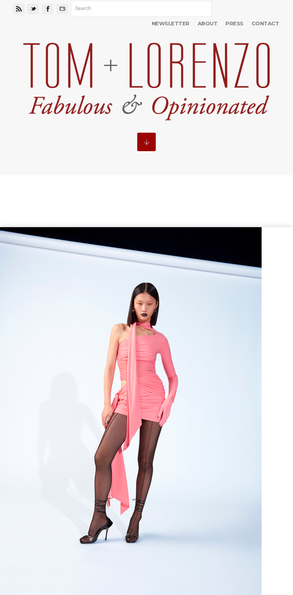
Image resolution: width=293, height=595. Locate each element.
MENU (146, 142)
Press (234, 23)
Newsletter (171, 23)
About (207, 23)
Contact (265, 23)
